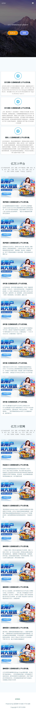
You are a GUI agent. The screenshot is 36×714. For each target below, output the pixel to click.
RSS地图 (20, 704)
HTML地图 (27, 704)
